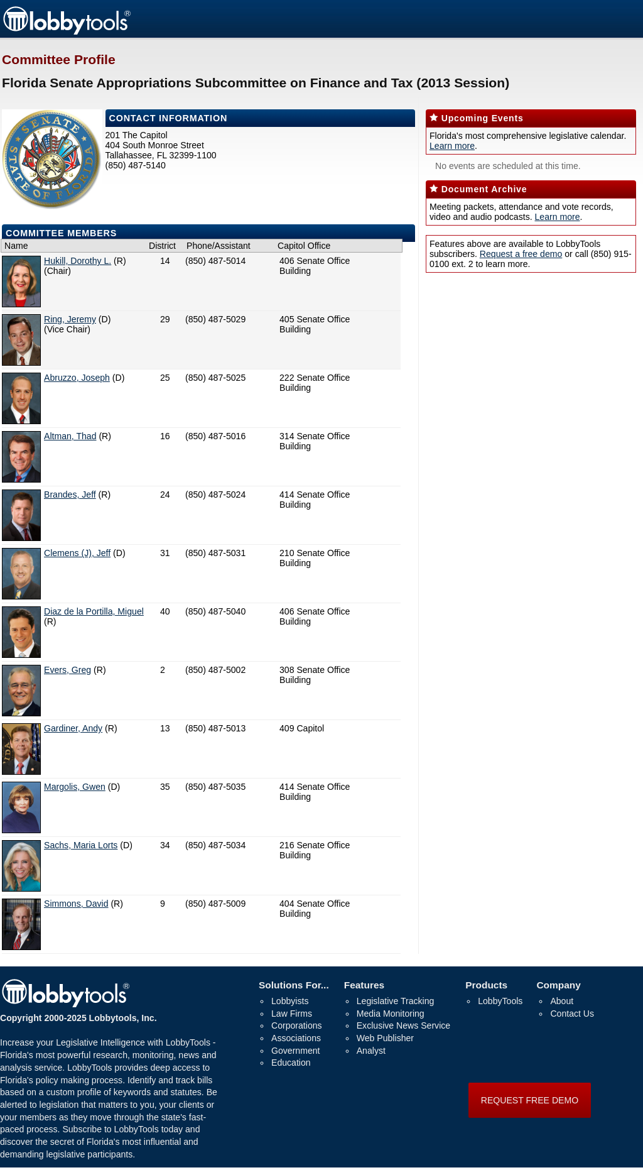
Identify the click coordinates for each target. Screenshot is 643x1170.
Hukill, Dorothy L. (77, 261)
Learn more (452, 146)
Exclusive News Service (403, 1025)
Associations (296, 1038)
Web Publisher (385, 1038)
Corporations (296, 1025)
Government (295, 1051)
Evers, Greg (67, 670)
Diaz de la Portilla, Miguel (94, 611)
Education (291, 1063)
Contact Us (572, 1014)
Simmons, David (76, 904)
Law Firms (291, 1014)
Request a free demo (521, 254)
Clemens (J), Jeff (77, 553)
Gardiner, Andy (73, 728)
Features (364, 985)
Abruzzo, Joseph (77, 378)
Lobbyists (289, 1001)
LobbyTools (500, 1001)
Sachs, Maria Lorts (80, 845)
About (561, 1001)
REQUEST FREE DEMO (529, 1100)
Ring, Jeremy (70, 319)
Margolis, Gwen (74, 787)
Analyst (371, 1051)
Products (486, 985)
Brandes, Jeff (70, 494)
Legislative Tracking (396, 1001)
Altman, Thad (70, 436)
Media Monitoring (390, 1014)
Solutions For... (294, 985)
